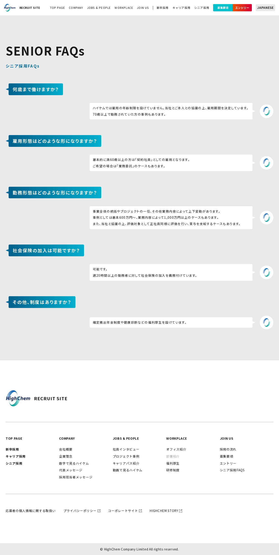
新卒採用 (163, 8)
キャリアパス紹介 (126, 463)
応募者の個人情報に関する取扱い (30, 510)
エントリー (242, 8)
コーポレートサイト (123, 510)
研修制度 (173, 470)
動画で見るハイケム (127, 470)
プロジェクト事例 (126, 456)
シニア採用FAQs (232, 470)
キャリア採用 (181, 8)
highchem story (163, 510)
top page (57, 8)
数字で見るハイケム (74, 463)
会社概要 (65, 449)
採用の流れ (228, 449)
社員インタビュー (126, 449)
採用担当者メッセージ (75, 477)
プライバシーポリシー (80, 510)
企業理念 (65, 456)
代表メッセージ (70, 470)
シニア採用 (201, 8)
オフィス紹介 (176, 449)
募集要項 (222, 8)
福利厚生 (173, 463)
